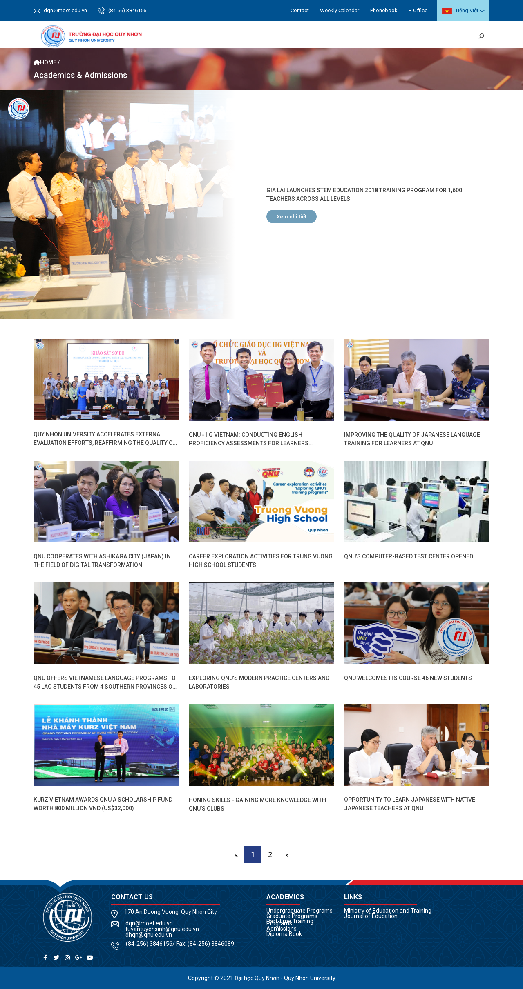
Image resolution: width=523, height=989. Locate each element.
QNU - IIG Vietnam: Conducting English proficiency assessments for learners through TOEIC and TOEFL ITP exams (248, 443)
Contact (300, 10)
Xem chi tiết (291, 216)
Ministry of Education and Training (387, 910)
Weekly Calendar (339, 10)
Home (182, 36)
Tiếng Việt (460, 10)
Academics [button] (244, 36)
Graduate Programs (291, 916)
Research (360, 36)
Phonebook (384, 10)
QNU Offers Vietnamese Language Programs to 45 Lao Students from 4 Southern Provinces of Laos (105, 686)
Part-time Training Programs (289, 922)
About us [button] (210, 36)
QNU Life (392, 36)
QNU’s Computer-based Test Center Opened (408, 556)
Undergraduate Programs (299, 910)
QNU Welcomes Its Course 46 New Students (408, 678)
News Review (427, 36)
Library (462, 36)
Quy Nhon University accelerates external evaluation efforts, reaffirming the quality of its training (105, 443)
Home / (47, 62)
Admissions (281, 928)
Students (280, 36)
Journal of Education (371, 916)
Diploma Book (284, 934)
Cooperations (321, 36)
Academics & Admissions (80, 75)
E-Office (418, 10)
